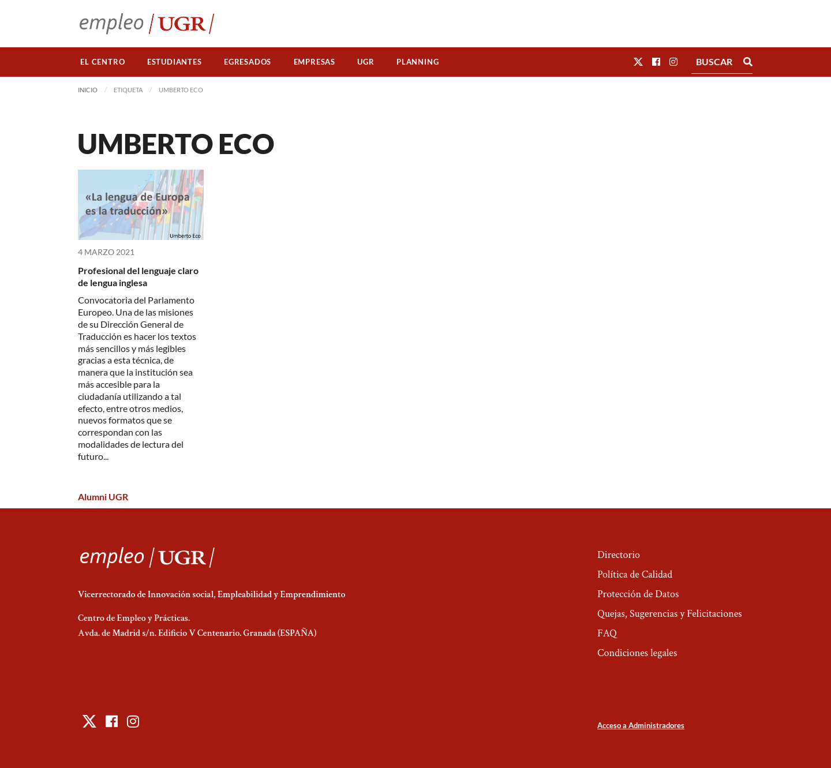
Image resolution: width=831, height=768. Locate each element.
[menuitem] (102, 62)
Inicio (88, 89)
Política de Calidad (634, 574)
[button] (638, 61)
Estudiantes (174, 61)
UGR (365, 61)
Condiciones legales (637, 653)
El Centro (102, 61)
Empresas (314, 61)
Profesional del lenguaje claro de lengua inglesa (138, 276)
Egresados (247, 61)
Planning (417, 61)
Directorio (618, 554)
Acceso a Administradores (640, 725)
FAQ (607, 633)
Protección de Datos (638, 594)
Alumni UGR (103, 496)
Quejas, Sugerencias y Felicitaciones (669, 613)
